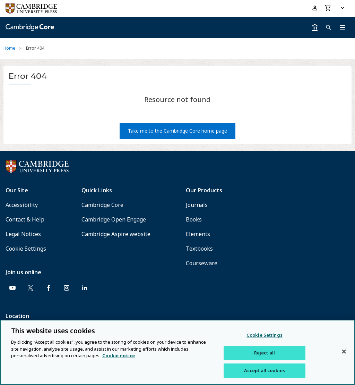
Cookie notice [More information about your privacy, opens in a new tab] (118, 355)
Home (9, 48)
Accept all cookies (264, 370)
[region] (177, 352)
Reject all (264, 353)
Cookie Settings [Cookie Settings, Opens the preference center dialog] (264, 335)
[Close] (344, 351)
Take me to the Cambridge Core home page (177, 130)
